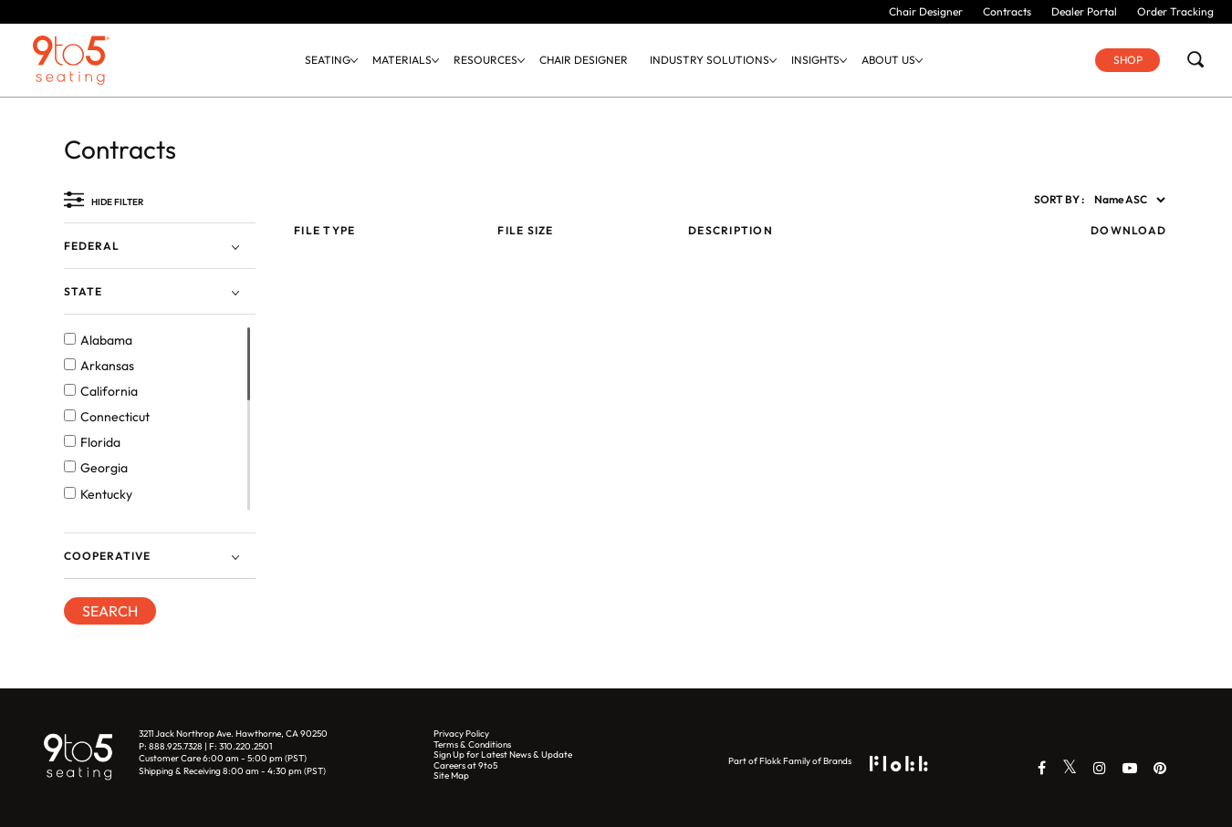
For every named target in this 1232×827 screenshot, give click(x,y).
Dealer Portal (1084, 11)
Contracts (1007, 11)
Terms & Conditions (472, 744)
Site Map (451, 775)
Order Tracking (1175, 11)
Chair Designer (926, 11)
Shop (1128, 60)
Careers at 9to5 (465, 765)
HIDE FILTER (117, 202)
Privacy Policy (461, 733)
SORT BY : (1059, 199)
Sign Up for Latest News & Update (502, 754)
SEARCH (110, 611)
